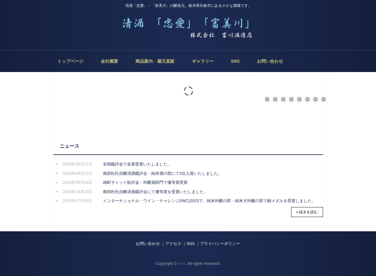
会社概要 (109, 61)
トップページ (70, 61)
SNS (235, 61)
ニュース (69, 146)
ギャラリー (203, 61)
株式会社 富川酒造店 (188, 30)
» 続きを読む (307, 212)
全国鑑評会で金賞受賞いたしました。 (137, 164)
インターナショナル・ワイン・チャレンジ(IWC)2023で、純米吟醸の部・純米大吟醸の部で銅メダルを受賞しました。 (209, 200)
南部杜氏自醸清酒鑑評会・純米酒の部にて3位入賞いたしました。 (162, 173)
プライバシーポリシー (220, 243)
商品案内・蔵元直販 (155, 61)
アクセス (173, 243)
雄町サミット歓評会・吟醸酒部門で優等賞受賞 (145, 182)
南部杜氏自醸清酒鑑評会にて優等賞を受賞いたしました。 (155, 191)
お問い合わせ (270, 61)
